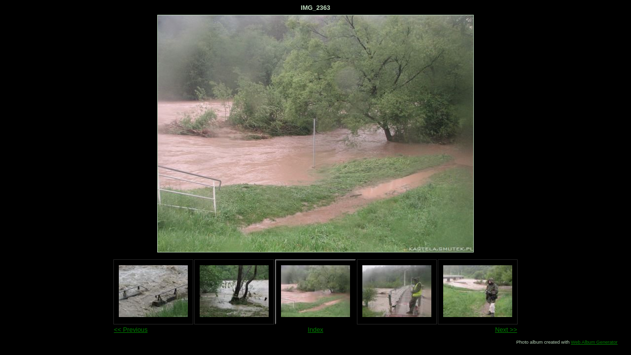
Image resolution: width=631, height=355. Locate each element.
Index (315, 329)
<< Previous (130, 329)
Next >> (506, 329)
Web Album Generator (594, 342)
